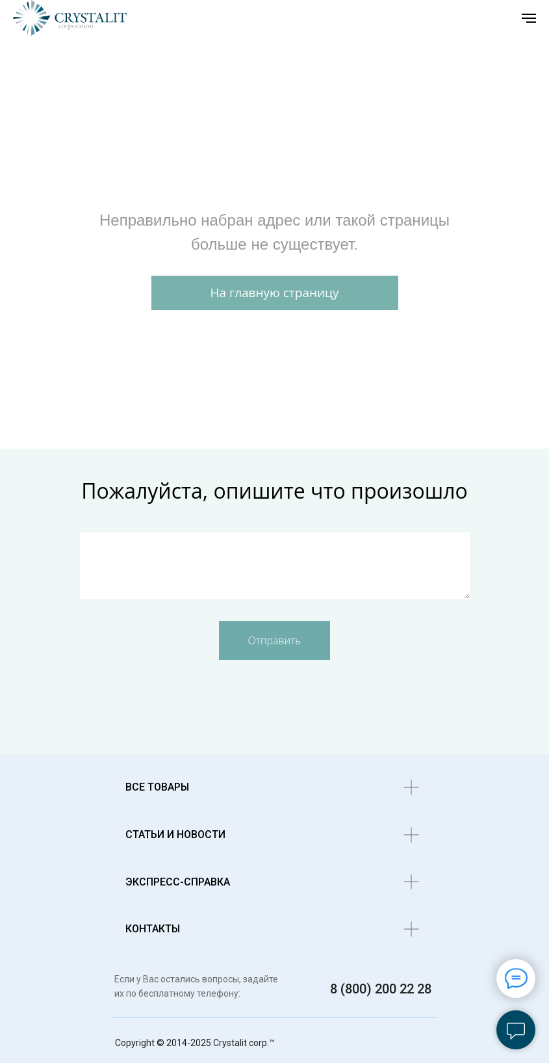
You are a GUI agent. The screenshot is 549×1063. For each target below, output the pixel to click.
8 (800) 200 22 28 (380, 989)
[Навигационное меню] (529, 18)
